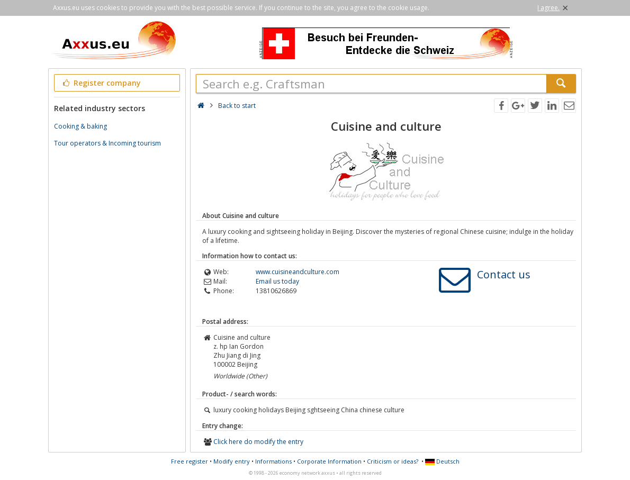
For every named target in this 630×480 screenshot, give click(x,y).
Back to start (237, 105)
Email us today (277, 281)
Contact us (503, 274)
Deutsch (442, 461)
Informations (273, 461)
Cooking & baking (80, 126)
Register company (101, 83)
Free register (189, 461)
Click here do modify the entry (258, 441)
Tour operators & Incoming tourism (107, 143)
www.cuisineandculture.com (297, 271)
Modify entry (231, 461)
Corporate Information (329, 461)
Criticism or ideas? (392, 461)
